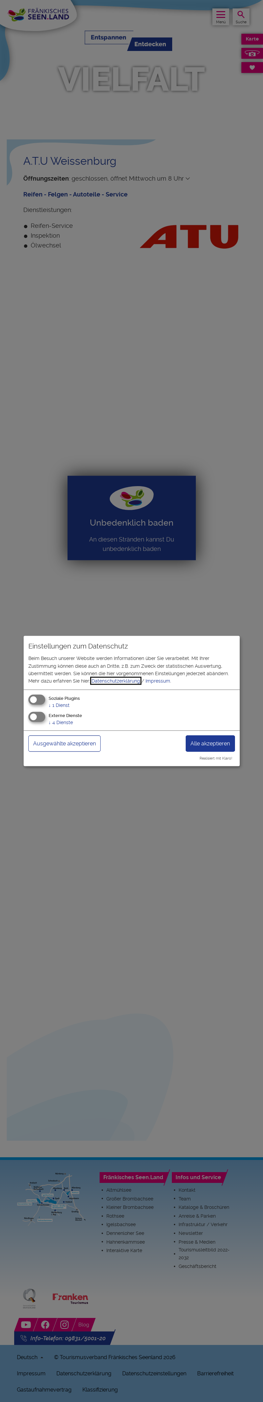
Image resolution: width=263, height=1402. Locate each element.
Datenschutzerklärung (115, 681)
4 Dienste (61, 722)
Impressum (158, 681)
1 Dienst (59, 705)
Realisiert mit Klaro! (216, 758)
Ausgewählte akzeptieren (64, 743)
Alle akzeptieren (210, 743)
